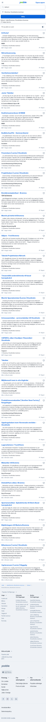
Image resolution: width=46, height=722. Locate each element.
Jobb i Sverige (5, 692)
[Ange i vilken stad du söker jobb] (23, 12)
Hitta (23, 17)
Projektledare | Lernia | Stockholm (14, 173)
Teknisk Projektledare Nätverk (13, 256)
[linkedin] (16, 699)
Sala (2, 618)
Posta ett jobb (20, 686)
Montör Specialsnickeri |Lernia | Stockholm (18, 298)
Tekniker (4, 360)
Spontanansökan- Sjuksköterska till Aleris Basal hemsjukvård (20, 504)
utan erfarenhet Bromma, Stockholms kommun (36, 622)
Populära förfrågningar (9, 592)
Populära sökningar (36, 683)
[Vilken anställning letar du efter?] (23, 7)
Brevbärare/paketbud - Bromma (14, 193)
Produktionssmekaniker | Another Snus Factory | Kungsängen (20, 401)
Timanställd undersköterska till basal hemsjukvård (16, 277)
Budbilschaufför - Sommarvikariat (14, 133)
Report (41, 47)
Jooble (13, 718)
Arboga (3, 608)
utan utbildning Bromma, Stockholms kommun (36, 616)
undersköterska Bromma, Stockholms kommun (36, 606)
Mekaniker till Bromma (10, 463)
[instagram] (7, 699)
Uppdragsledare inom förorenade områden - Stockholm (19, 424)
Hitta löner (33, 686)
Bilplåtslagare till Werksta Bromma (15, 525)
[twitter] (12, 699)
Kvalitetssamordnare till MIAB (13, 113)
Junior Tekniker (7, 93)
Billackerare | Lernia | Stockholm (14, 545)
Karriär (3, 687)
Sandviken (4, 606)
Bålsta (3, 601)
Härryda (3, 603)
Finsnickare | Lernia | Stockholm (14, 153)
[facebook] (3, 699)
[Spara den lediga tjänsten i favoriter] (44, 33)
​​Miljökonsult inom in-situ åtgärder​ (14, 380)
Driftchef (5, 33)
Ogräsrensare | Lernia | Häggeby (14, 565)
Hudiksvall (4, 598)
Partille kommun (5, 616)
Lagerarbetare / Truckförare (12, 445)
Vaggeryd (4, 613)
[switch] (43, 27)
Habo (2, 611)
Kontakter (4, 684)
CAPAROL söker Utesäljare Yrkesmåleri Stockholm (16, 339)
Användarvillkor (6, 707)
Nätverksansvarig (8, 53)
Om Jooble (4, 681)
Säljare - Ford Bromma (10, 236)
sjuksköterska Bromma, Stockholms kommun (36, 632)
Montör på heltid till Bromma (12, 216)
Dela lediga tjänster (22, 683)
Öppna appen (40, 2)
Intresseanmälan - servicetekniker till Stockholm (20, 318)
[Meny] (2, 2)
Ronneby (3, 621)
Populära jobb (5, 654)
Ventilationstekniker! (9, 73)
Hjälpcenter (5, 690)
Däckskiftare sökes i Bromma (13, 483)
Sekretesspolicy (6, 711)
